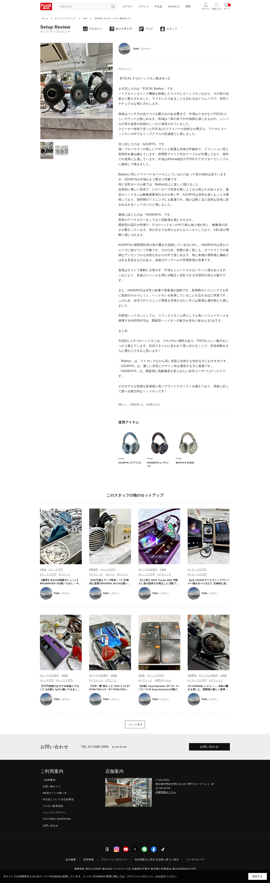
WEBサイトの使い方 (55, 793)
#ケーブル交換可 (147, 569)
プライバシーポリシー (114, 859)
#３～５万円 (56, 569)
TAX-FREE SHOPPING (57, 819)
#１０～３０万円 (197, 569)
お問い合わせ (209, 746)
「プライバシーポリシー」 (140, 876)
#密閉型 (192, 675)
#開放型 (93, 569)
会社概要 (71, 859)
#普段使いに (137, 404)
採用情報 (88, 859)
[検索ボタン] (113, 6)
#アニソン (64, 574)
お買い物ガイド (52, 786)
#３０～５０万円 (197, 574)
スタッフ (171, 28)
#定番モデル (153, 404)
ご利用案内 (49, 780)
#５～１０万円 (48, 574)
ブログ (149, 28)
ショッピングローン (54, 812)
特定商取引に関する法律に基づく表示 (157, 859)
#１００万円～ (109, 569)
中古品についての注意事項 (58, 799)
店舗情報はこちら (166, 792)
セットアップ (124, 28)
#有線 (43, 569)
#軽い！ (122, 404)
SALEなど (174, 6)
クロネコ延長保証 (53, 806)
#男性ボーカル (163, 680)
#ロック (110, 574)
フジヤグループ (195, 859)
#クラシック (96, 574)
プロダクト (96, 28)
